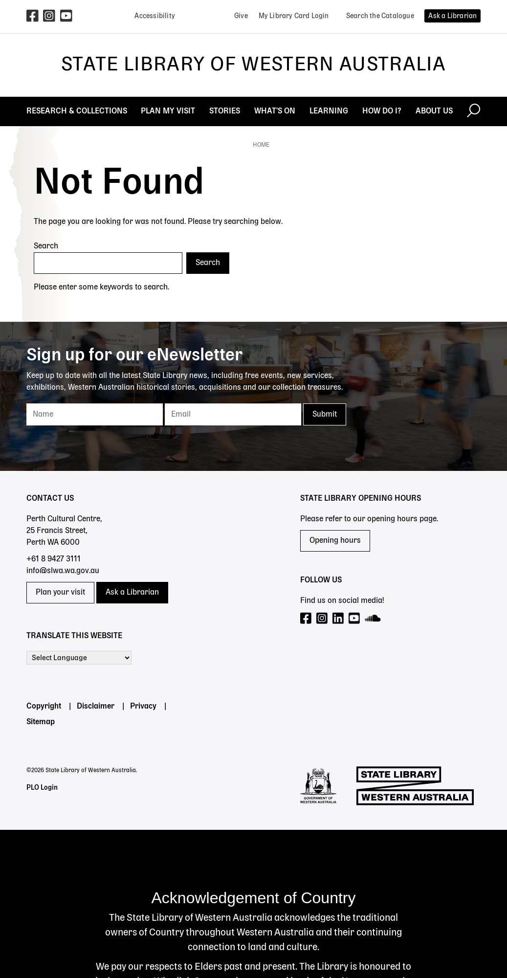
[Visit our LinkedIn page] (338, 619)
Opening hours (335, 540)
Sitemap (40, 722)
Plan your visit (60, 592)
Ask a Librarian (132, 592)
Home (261, 145)
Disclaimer (95, 706)
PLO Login (42, 788)
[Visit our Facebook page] (306, 619)
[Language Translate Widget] (79, 658)
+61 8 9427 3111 (53, 559)
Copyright (43, 706)
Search (46, 246)
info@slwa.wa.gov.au (62, 571)
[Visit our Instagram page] (322, 619)
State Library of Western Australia (253, 65)
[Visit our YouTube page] (355, 619)
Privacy (143, 706)
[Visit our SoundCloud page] (373, 619)
